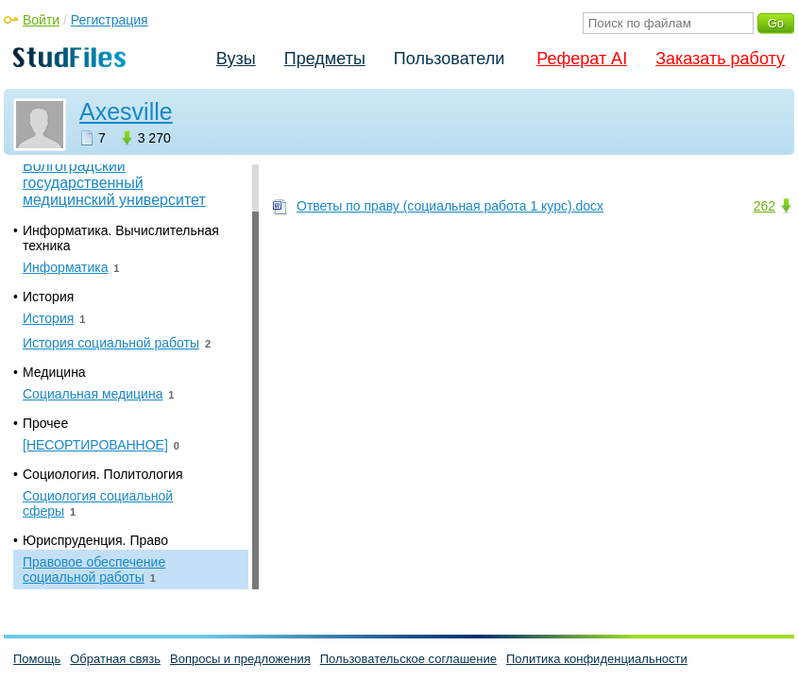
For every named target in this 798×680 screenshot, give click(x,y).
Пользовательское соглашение (408, 659)
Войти (41, 19)
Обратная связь (115, 659)
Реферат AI (581, 58)
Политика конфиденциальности (597, 659)
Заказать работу (720, 58)
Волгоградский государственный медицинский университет (114, 183)
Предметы (324, 58)
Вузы (236, 58)
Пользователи (449, 58)
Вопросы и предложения (240, 659)
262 (764, 205)
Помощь (36, 659)
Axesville (126, 111)
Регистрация (109, 19)
